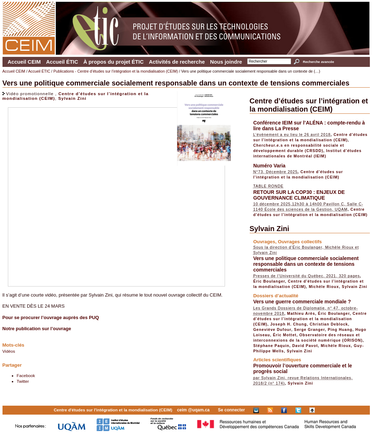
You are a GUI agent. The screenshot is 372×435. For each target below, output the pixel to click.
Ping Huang (340, 329)
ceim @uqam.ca (193, 409)
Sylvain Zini (72, 98)
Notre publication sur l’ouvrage (37, 328)
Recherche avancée (318, 62)
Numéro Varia (269, 165)
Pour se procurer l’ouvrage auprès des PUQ (51, 317)
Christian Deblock (329, 324)
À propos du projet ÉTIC (113, 62)
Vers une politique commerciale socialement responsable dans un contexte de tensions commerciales (306, 264)
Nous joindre (226, 62)
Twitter (23, 381)
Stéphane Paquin (271, 345)
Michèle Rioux (324, 286)
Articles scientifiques (277, 359)
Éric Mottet (285, 335)
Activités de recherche (177, 62)
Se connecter (231, 409)
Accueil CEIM (24, 62)
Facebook (26, 375)
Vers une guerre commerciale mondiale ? (302, 301)
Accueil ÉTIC (62, 62)
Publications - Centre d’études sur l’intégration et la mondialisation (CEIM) (115, 71)
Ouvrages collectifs (300, 241)
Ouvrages (264, 241)
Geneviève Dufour (272, 329)
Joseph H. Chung (288, 324)
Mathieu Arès (301, 313)
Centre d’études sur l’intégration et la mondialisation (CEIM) (309, 105)
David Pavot (305, 345)
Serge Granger (309, 329)
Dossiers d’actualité (275, 295)
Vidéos (9, 351)
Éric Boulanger (269, 281)
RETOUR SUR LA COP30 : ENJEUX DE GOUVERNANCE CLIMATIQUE (299, 195)
